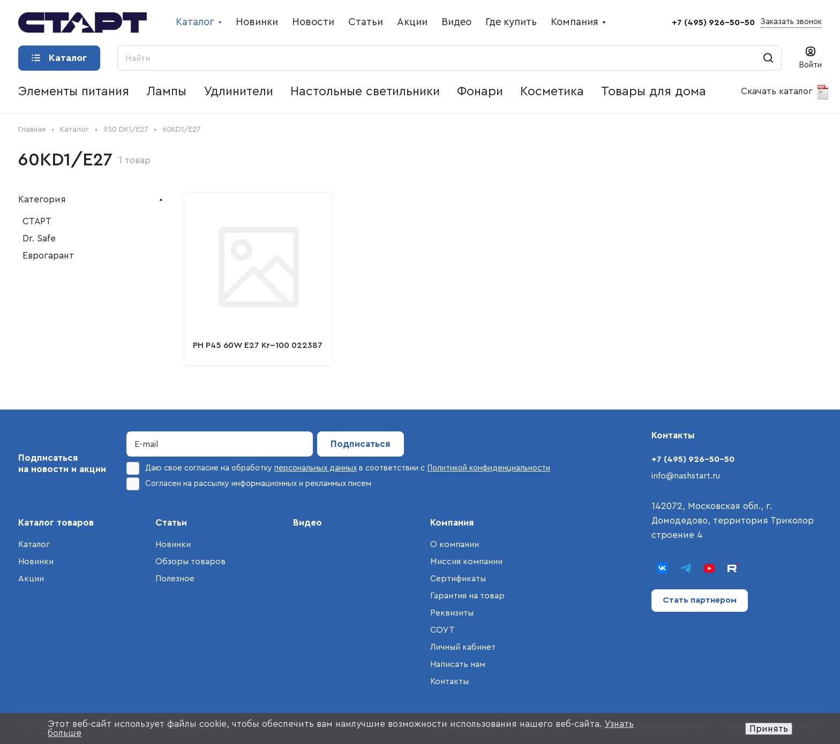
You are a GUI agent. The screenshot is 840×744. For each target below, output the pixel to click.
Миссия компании (466, 561)
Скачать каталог (785, 92)
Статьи (171, 522)
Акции (31, 578)
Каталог (34, 544)
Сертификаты (458, 578)
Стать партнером (700, 600)
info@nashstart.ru (685, 476)
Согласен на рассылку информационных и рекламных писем (248, 483)
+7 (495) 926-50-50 (713, 22)
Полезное (174, 578)
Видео (307, 522)
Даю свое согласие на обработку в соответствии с (338, 468)
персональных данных (315, 468)
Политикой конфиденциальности (488, 468)
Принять (768, 728)
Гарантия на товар (467, 595)
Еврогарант (48, 255)
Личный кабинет (463, 647)
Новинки (36, 561)
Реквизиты (452, 613)
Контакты (449, 681)
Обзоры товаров (190, 561)
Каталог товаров (56, 522)
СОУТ (442, 630)
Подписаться (361, 444)
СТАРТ (36, 221)
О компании (454, 544)
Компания (452, 522)
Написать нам (457, 664)
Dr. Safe (39, 238)
